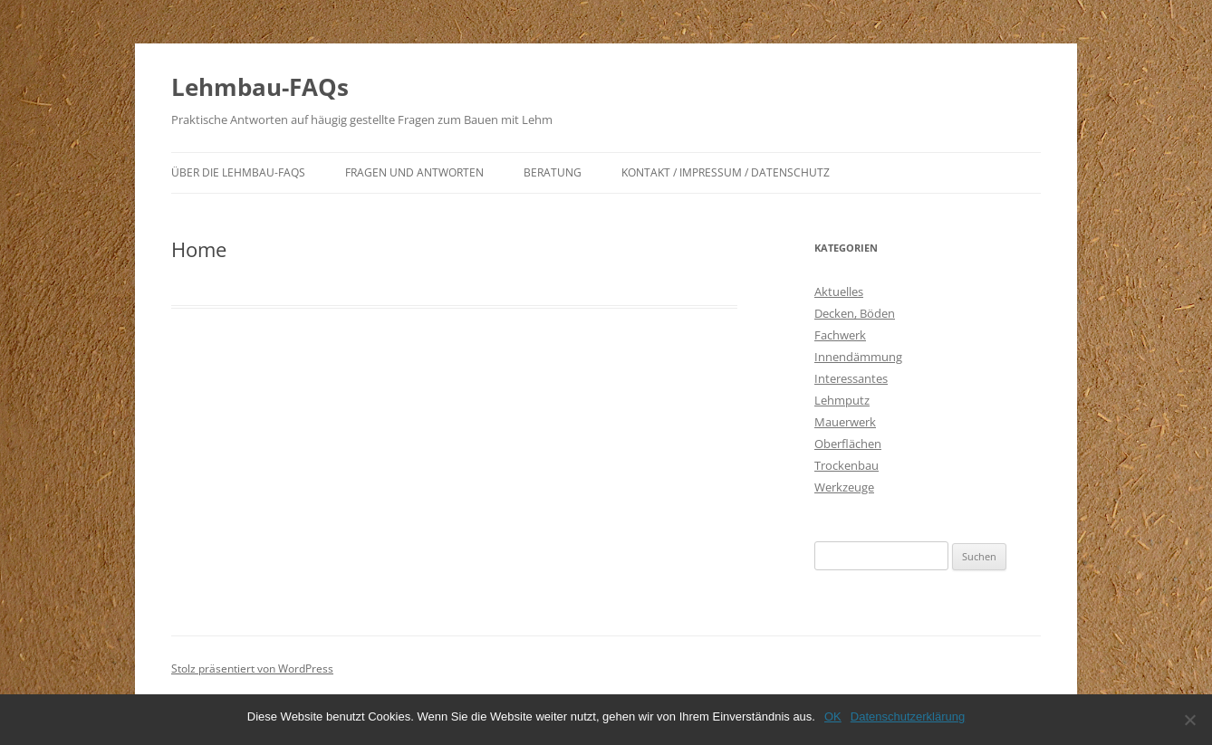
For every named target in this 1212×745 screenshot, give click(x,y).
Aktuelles (838, 291)
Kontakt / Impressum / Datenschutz (725, 172)
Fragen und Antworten (414, 172)
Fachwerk (840, 335)
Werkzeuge (844, 487)
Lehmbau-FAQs (260, 87)
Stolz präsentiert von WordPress (252, 668)
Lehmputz (842, 400)
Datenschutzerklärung (908, 716)
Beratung (553, 172)
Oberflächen (847, 443)
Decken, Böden (854, 313)
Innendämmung (858, 357)
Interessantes (851, 378)
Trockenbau (846, 465)
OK (833, 716)
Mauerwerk (845, 422)
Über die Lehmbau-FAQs (238, 172)
